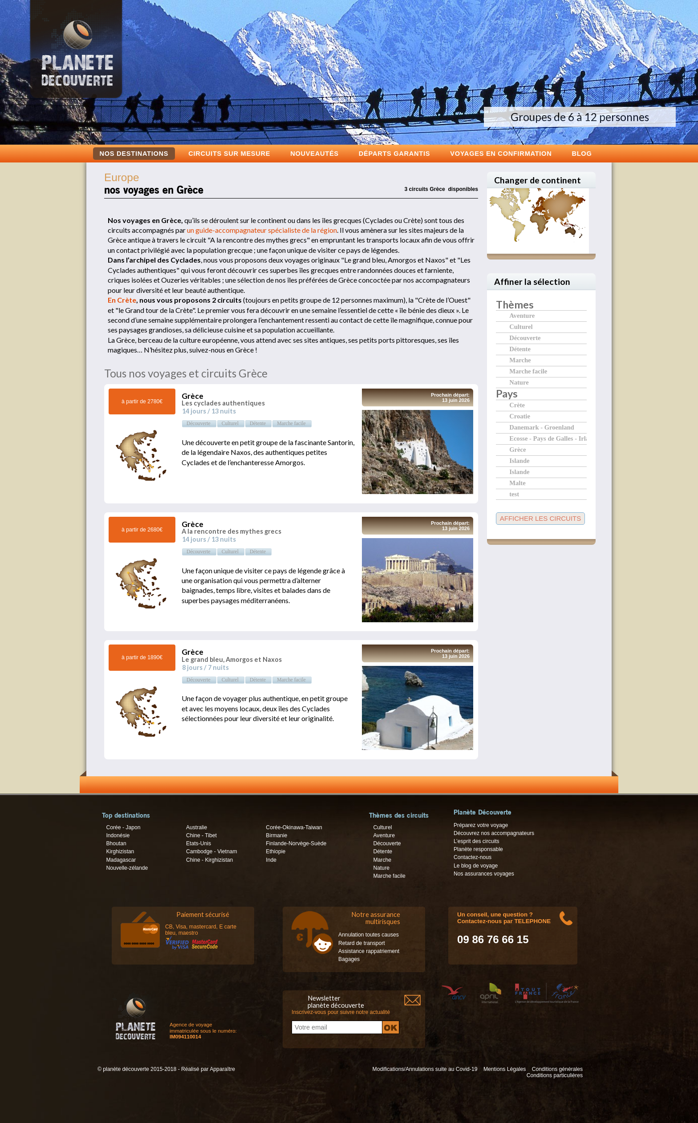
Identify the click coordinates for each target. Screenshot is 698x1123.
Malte (517, 482)
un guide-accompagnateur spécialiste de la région (262, 230)
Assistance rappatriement (368, 951)
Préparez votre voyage (481, 825)
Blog (582, 153)
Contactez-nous (472, 857)
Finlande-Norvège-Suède (296, 843)
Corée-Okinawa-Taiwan (294, 827)
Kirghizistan (120, 851)
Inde (271, 860)
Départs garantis (394, 153)
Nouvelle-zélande (127, 868)
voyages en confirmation (501, 153)
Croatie (519, 416)
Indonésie (118, 835)
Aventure (522, 315)
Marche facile (528, 371)
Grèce (517, 449)
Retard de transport (361, 943)
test (514, 494)
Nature (518, 382)
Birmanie (276, 835)
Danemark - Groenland (541, 427)
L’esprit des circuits (476, 841)
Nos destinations (134, 153)
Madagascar (121, 860)
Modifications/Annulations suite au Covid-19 (425, 1069)
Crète (517, 404)
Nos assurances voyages (484, 874)
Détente (520, 348)
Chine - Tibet (201, 835)
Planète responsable (478, 849)
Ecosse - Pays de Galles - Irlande (547, 438)
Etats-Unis (198, 843)
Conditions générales (557, 1069)
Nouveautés (314, 153)
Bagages (349, 959)
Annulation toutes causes (368, 935)
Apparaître (222, 1069)
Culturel (520, 326)
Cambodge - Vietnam (211, 851)
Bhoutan (116, 843)
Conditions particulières (555, 1075)
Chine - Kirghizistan (209, 860)
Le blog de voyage (476, 866)
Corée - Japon (123, 827)
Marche (520, 360)
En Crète (122, 300)
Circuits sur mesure (229, 153)
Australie (196, 827)
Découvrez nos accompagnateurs (494, 833)
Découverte (524, 337)
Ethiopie (275, 851)
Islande (519, 460)
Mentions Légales (504, 1069)
